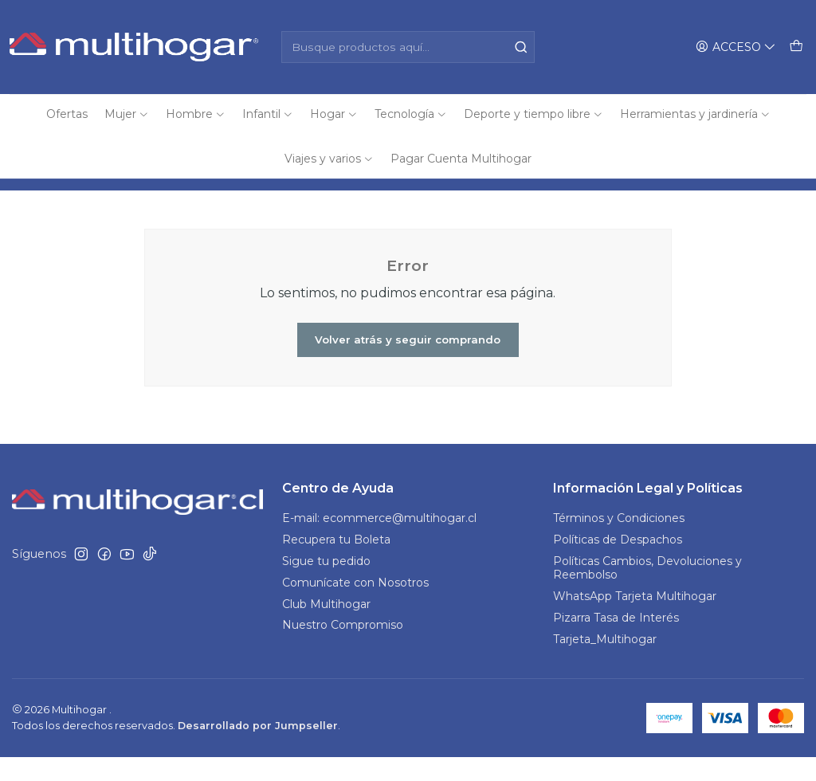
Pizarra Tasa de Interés (616, 641)
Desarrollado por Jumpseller (258, 749)
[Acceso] (738, 47)
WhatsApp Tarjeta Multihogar (634, 620)
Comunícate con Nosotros (355, 606)
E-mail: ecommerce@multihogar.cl (379, 542)
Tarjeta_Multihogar (605, 663)
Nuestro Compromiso (342, 649)
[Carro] (796, 47)
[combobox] (407, 47)
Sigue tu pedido (326, 585)
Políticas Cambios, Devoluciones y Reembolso (647, 592)
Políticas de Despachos (617, 563)
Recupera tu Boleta (336, 563)
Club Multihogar (326, 628)
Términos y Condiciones (619, 542)
